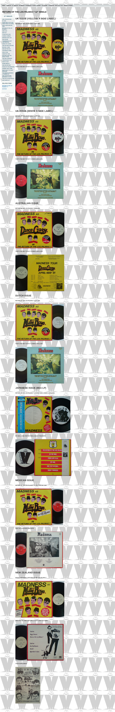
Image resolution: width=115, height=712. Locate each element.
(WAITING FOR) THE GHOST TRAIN (6, 56)
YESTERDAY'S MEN (6, 50)
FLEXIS (34, 5)
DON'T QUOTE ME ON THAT (7, 26)
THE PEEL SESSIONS (7, 58)
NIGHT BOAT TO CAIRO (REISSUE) (7, 71)
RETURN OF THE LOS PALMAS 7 (7, 29)
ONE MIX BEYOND (6, 65)
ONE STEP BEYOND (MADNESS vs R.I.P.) (7, 76)
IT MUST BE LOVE (6, 34)
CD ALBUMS (45, 5)
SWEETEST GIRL (6, 53)
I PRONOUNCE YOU (6, 60)
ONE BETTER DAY (6, 48)
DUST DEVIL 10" (6, 80)
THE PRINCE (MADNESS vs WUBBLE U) (7, 73)
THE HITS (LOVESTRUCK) (8, 78)
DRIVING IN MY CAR (6, 37)
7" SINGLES (8, 5)
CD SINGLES (21, 5)
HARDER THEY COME (7, 68)
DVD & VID (57, 5)
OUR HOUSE (5, 39)
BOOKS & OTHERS (68, 5)
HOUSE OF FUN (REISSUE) (8, 66)
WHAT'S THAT (5, 61)
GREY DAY (4, 30)
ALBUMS (39, 5)
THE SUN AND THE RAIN (7, 45)
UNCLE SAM (5, 52)
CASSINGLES (28, 5)
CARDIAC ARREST (6, 36)
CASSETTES (51, 5)
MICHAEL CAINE (6, 47)
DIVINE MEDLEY (6, 63)
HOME (3, 5)
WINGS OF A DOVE (6, 43)
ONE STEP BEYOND (6, 19)
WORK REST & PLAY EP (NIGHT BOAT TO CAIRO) (8, 23)
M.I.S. (62, 5)
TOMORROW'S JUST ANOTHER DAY (7, 42)
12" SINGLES (15, 5)
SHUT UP (4, 32)
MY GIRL (4, 20)
